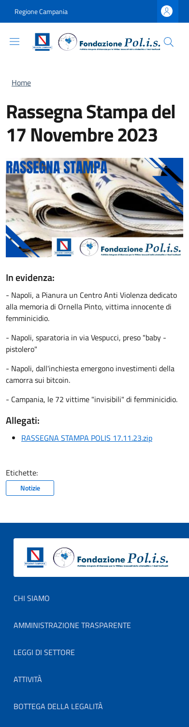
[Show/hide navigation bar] (14, 41)
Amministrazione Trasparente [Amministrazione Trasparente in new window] (72, 625)
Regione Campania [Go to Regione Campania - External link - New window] (41, 11)
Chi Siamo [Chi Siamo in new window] (32, 598)
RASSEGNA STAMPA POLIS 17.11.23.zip (86, 438)
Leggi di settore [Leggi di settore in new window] (44, 652)
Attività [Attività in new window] (28, 679)
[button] (168, 42)
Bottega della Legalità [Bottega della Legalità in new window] (58, 706)
